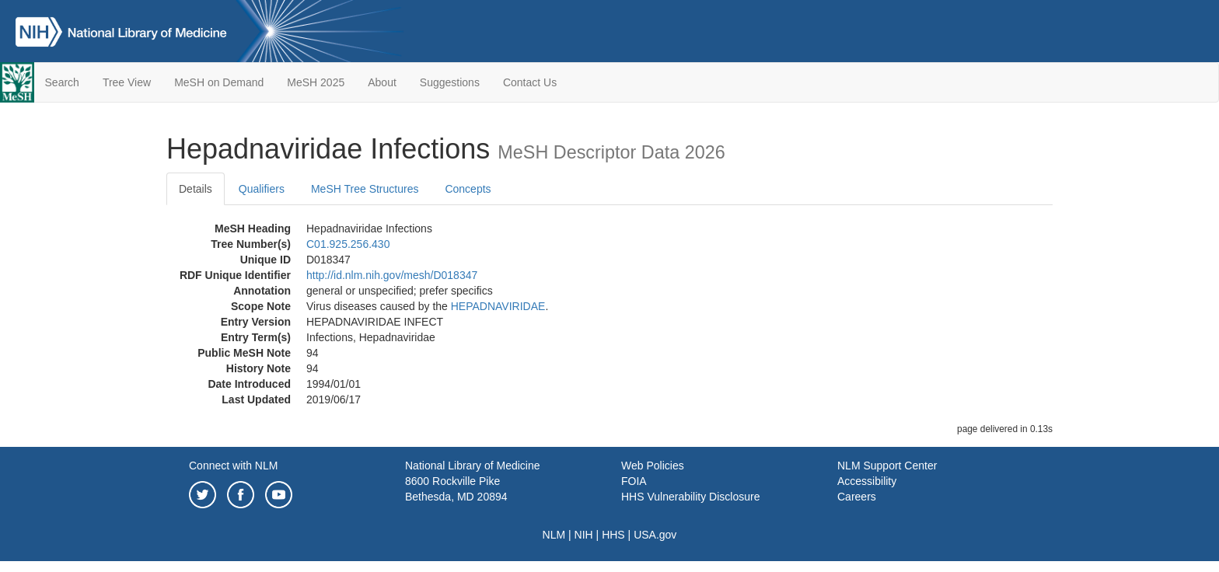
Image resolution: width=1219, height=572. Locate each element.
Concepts (468, 189)
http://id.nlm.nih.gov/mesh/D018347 (391, 275)
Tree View (127, 82)
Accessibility (866, 481)
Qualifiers (262, 189)
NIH (584, 534)
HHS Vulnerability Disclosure (690, 496)
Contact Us (530, 82)
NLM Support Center (887, 465)
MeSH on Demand (219, 82)
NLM (554, 534)
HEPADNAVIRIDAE (498, 306)
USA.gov (655, 534)
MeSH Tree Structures (365, 189)
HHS (613, 534)
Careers (856, 496)
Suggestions (450, 82)
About (382, 82)
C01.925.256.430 (347, 244)
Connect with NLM (233, 465)
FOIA (634, 481)
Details (195, 189)
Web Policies (652, 465)
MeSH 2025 (315, 82)
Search (62, 82)
